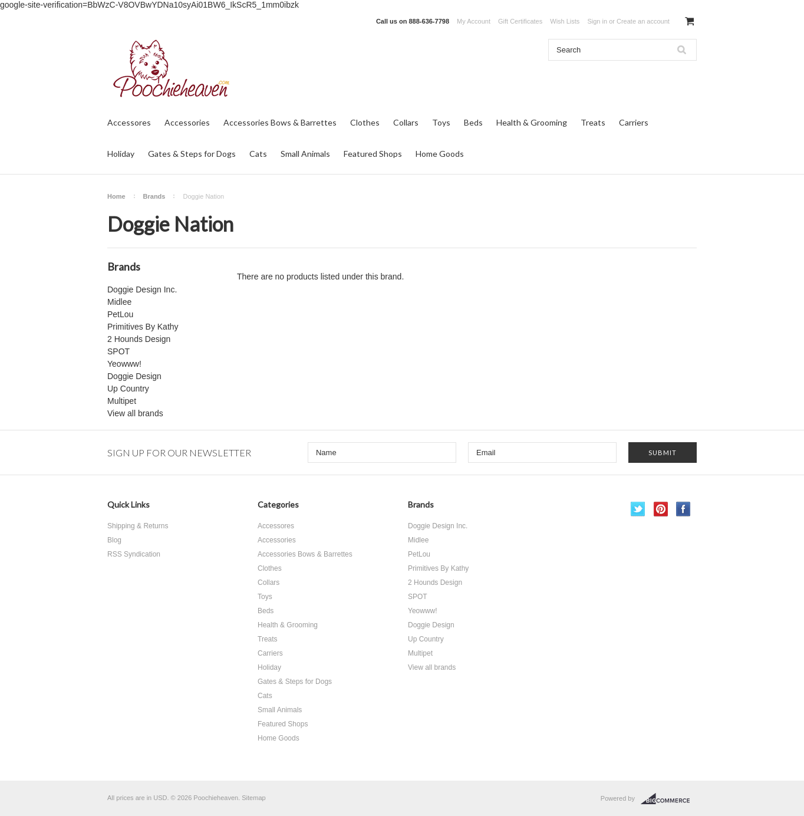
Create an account (643, 21)
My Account (473, 21)
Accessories (187, 122)
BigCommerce (669, 798)
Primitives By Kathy (143, 326)
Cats (258, 154)
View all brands (135, 413)
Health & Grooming (531, 122)
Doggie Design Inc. (142, 289)
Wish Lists (564, 21)
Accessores (129, 122)
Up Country (128, 388)
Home (116, 196)
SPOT (118, 351)
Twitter (638, 509)
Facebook (683, 509)
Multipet (121, 401)
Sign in (597, 21)
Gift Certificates (520, 21)
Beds (473, 122)
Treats (593, 122)
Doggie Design (134, 376)
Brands (154, 196)
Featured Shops (373, 154)
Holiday (120, 154)
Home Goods (440, 154)
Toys (441, 122)
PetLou (120, 314)
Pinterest (661, 509)
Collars (406, 122)
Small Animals (305, 154)
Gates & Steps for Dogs (192, 154)
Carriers (633, 122)
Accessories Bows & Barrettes (280, 122)
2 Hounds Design (138, 339)
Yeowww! (124, 363)
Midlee (119, 302)
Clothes (365, 122)
